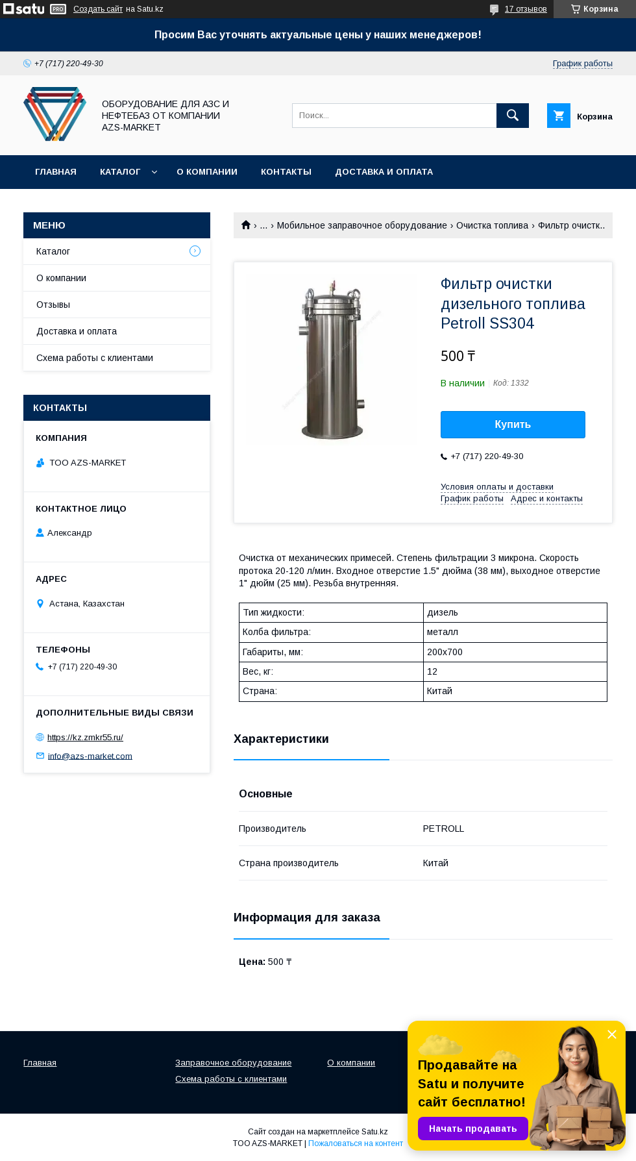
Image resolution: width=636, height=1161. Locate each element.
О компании (207, 172)
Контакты (286, 172)
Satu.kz (374, 1131)
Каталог (120, 172)
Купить (513, 424)
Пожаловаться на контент (355, 1143)
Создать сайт (98, 9)
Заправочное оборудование (233, 1062)
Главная (56, 172)
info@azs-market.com (90, 755)
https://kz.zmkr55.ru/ (85, 737)
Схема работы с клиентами (94, 358)
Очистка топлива (492, 225)
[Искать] (512, 115)
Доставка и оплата (384, 172)
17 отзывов (526, 9)
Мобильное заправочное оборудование (362, 225)
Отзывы (53, 304)
